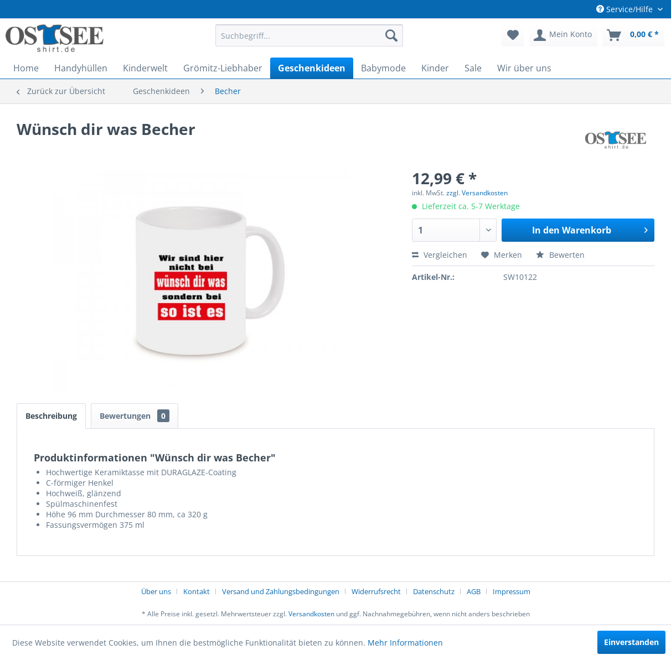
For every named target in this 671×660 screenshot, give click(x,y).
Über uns (156, 591)
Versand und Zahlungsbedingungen (280, 591)
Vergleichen (439, 255)
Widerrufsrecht (376, 591)
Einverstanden (631, 642)
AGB (474, 591)
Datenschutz (434, 591)
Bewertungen (134, 415)
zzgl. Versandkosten (477, 193)
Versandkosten (311, 614)
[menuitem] (309, 35)
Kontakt (196, 591)
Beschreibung (51, 415)
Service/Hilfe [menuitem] (625, 9)
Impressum (511, 591)
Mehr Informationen (405, 642)
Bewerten (560, 255)
